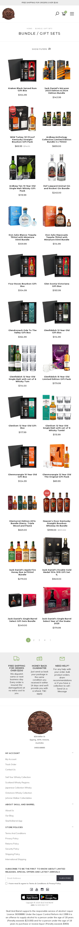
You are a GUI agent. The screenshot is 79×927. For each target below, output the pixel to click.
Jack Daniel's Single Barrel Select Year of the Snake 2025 (56, 621)
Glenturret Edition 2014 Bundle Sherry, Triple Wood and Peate (22, 523)
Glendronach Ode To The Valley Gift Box (22, 331)
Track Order (10, 764)
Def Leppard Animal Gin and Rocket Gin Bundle (56, 187)
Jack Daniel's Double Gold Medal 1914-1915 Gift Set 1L (56, 572)
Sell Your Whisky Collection (18, 777)
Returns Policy (12, 843)
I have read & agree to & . (33, 883)
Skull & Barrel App (13, 821)
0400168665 (39, 747)
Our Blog (9, 815)
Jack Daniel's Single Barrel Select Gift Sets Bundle (22, 619)
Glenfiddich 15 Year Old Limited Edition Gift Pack (56, 377)
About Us (9, 810)
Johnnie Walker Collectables (18, 798)
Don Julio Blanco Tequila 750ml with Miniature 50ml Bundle (22, 237)
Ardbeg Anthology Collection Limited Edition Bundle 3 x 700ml (56, 139)
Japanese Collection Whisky (18, 787)
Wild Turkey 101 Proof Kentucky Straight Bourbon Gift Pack (22, 139)
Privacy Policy (11, 838)
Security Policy (12, 849)
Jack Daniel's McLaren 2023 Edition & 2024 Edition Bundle (56, 90)
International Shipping (15, 859)
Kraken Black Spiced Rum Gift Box (22, 89)
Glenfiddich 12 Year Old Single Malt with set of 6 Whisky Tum (22, 379)
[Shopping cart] (64, 14)
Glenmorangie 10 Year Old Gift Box (22, 475)
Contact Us (10, 769)
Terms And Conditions (15, 833)
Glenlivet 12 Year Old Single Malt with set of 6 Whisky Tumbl (56, 428)
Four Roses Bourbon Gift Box (22, 284)
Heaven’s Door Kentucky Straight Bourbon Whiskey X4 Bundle (56, 523)
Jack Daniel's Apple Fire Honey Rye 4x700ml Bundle (22, 572)
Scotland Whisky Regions (17, 782)
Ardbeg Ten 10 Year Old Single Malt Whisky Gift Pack (22, 188)
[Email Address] (31, 878)
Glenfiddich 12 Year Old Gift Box (57, 331)
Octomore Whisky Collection (18, 793)
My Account (10, 759)
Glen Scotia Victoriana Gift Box (56, 284)
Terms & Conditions (37, 883)
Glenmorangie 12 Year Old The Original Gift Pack (56, 475)
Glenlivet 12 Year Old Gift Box (22, 426)
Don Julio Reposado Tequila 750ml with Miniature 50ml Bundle (56, 237)
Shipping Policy (12, 854)
